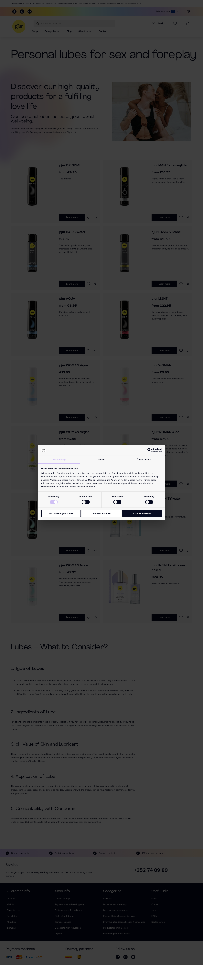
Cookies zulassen (142, 513)
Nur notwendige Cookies (61, 513)
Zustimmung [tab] (59, 459)
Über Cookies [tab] (144, 459)
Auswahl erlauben (101, 513)
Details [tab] (101, 459)
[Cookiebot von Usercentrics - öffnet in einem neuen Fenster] (149, 450)
